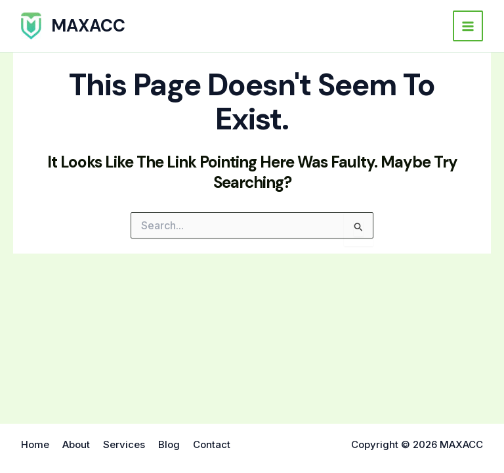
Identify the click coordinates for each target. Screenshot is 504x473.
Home (35, 444)
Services (124, 444)
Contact (211, 444)
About (76, 444)
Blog (169, 444)
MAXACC (88, 25)
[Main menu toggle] (468, 26)
